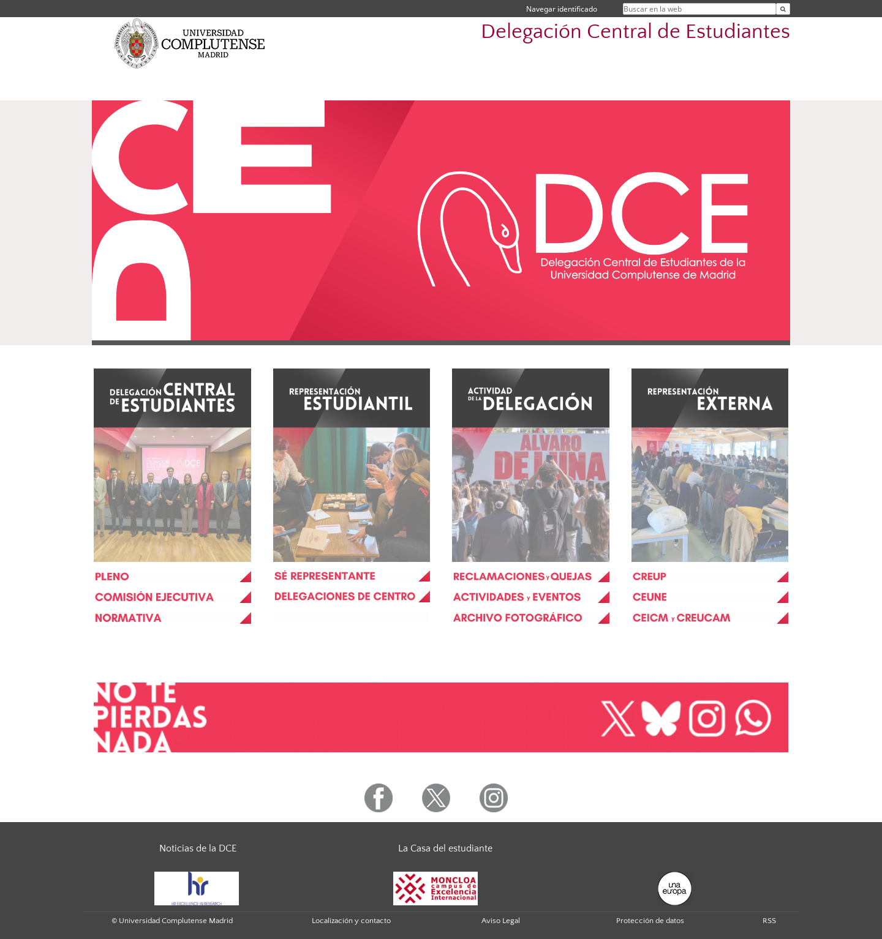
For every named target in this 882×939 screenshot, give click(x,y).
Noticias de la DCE (197, 848)
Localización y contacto (351, 920)
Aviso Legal (500, 920)
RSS (769, 920)
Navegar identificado (561, 9)
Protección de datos (650, 920)
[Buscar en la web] (783, 9)
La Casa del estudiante (445, 848)
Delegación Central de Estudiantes (635, 32)
